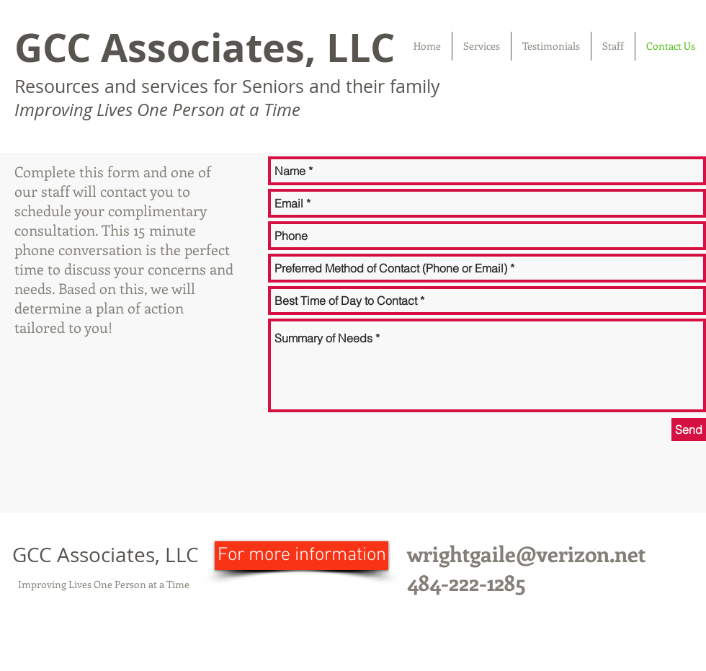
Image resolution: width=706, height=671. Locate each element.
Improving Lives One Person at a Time (103, 584)
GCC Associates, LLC (204, 47)
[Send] (688, 429)
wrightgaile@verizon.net (526, 553)
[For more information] (301, 555)
